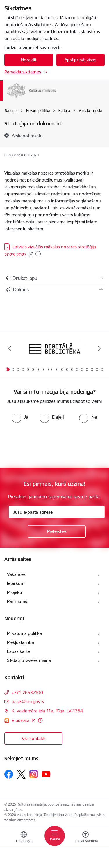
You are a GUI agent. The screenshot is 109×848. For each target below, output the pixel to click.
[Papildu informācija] (40, 720)
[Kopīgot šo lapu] (54, 289)
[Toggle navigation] (54, 836)
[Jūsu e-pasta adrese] (57, 512)
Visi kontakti (33, 738)
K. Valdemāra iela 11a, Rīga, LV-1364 (47, 711)
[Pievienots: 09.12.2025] (38, 253)
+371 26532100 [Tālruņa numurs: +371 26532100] (27, 692)
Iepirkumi (16, 583)
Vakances (16, 574)
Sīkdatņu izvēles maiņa (29, 660)
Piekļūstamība (20, 642)
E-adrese (21, 720)
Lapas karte (18, 651)
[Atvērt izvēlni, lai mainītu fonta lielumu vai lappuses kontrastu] (85, 838)
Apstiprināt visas (80, 59)
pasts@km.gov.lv (28, 701)
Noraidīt (28, 59)
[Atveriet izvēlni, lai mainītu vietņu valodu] (23, 838)
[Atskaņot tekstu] (27, 135)
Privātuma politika (24, 633)
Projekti (14, 592)
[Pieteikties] (57, 531)
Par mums (17, 601)
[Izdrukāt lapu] (54, 278)
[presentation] (48, 444)
